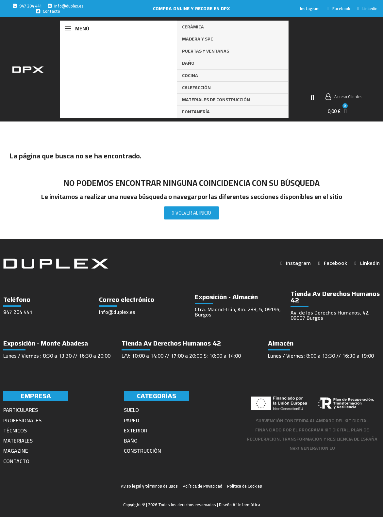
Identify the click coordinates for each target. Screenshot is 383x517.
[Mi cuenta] (344, 96)
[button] (312, 97)
